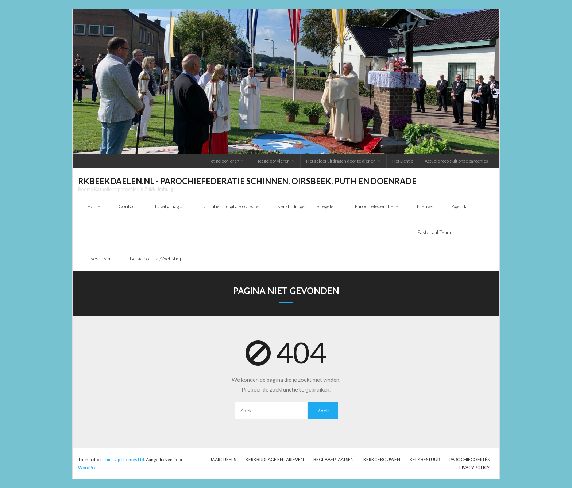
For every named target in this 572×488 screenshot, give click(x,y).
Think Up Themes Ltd (123, 459)
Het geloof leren (223, 161)
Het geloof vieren (273, 161)
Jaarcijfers (223, 459)
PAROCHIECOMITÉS (469, 459)
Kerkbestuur (425, 459)
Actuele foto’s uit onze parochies (456, 161)
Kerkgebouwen (381, 459)
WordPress (89, 467)
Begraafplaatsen (333, 459)
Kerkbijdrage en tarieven (275, 459)
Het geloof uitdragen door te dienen (341, 161)
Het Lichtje (402, 161)
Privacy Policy (473, 467)
